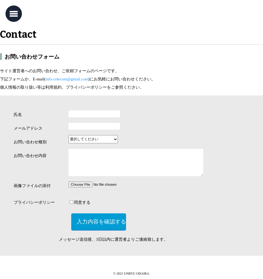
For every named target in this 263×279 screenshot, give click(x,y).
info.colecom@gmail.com (66, 79)
